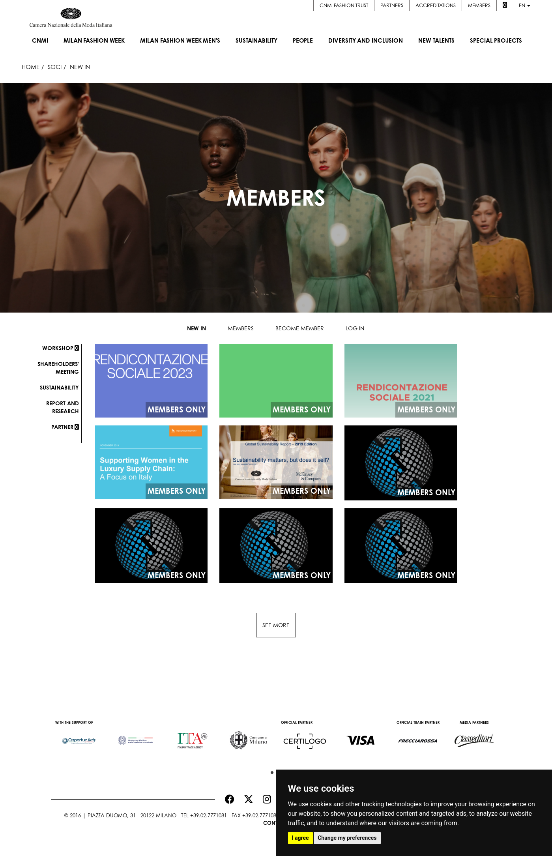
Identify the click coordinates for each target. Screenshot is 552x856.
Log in (355, 328)
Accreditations (435, 5)
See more (276, 625)
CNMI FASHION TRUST (344, 5)
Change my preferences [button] (347, 838)
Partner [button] (65, 426)
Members (479, 5)
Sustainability (59, 387)
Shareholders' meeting (58, 367)
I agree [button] (300, 838)
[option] (79, 737)
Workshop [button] (60, 348)
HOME (30, 66)
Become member (299, 328)
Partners (391, 5)
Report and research (62, 407)
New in (196, 328)
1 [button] (270, 771)
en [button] (524, 5)
